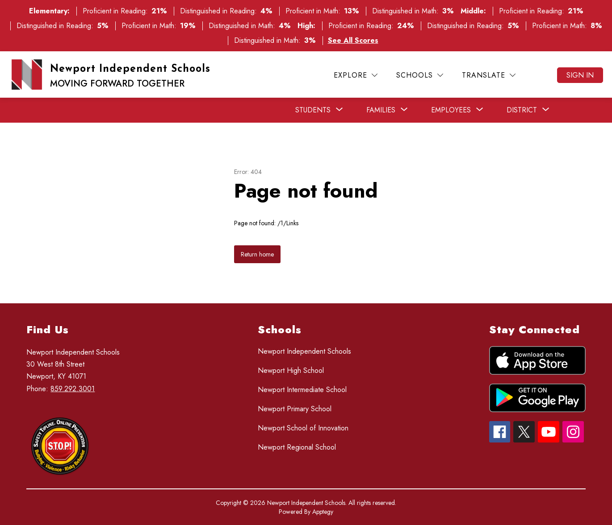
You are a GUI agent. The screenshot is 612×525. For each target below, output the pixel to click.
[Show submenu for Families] (380, 110)
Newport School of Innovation (303, 428)
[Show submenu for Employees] (451, 110)
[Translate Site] (489, 75)
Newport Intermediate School (302, 389)
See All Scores (353, 40)
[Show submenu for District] (522, 110)
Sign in (580, 75)
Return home (257, 254)
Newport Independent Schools (304, 351)
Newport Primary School (294, 409)
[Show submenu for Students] (313, 110)
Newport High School (291, 370)
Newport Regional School (297, 447)
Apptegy (322, 511)
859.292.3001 (72, 389)
